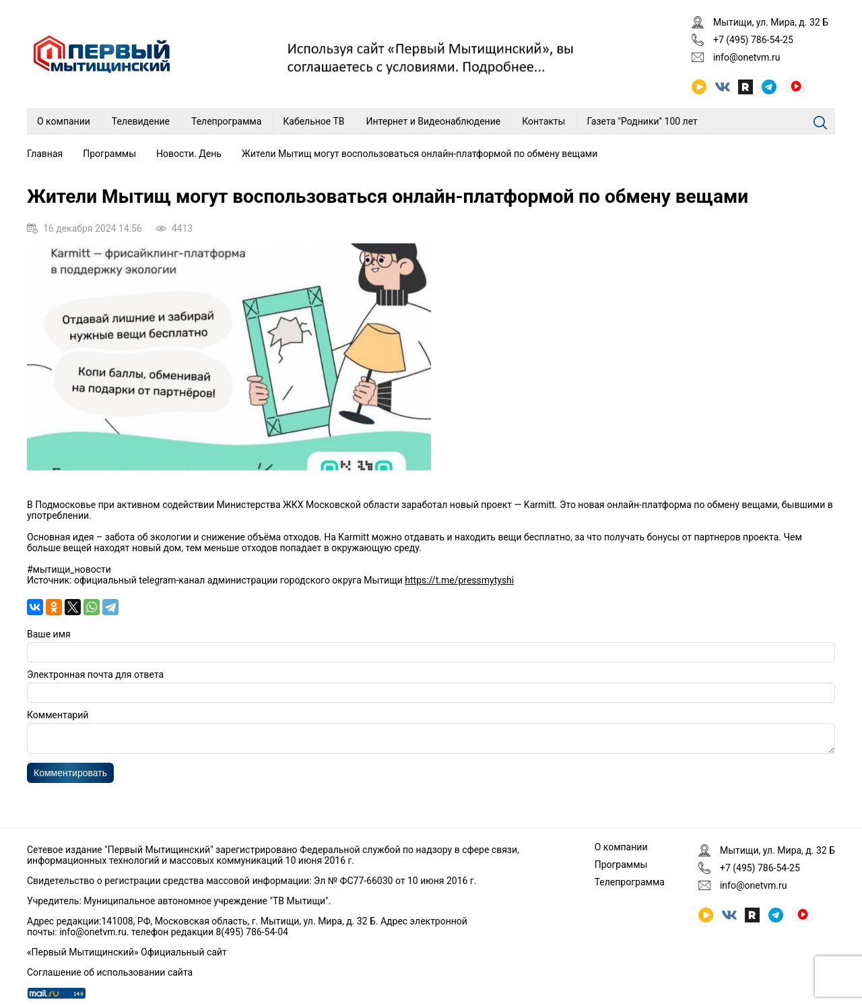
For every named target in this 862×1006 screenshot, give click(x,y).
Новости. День (189, 153)
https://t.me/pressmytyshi (459, 580)
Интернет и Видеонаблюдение (433, 121)
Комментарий (57, 715)
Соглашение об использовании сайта (110, 972)
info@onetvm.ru (747, 57)
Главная (45, 153)
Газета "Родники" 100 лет (642, 121)
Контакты (543, 121)
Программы (109, 153)
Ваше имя (49, 634)
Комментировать (70, 777)
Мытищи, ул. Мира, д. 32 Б (770, 22)
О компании (63, 121)
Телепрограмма (226, 121)
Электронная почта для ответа (95, 674)
